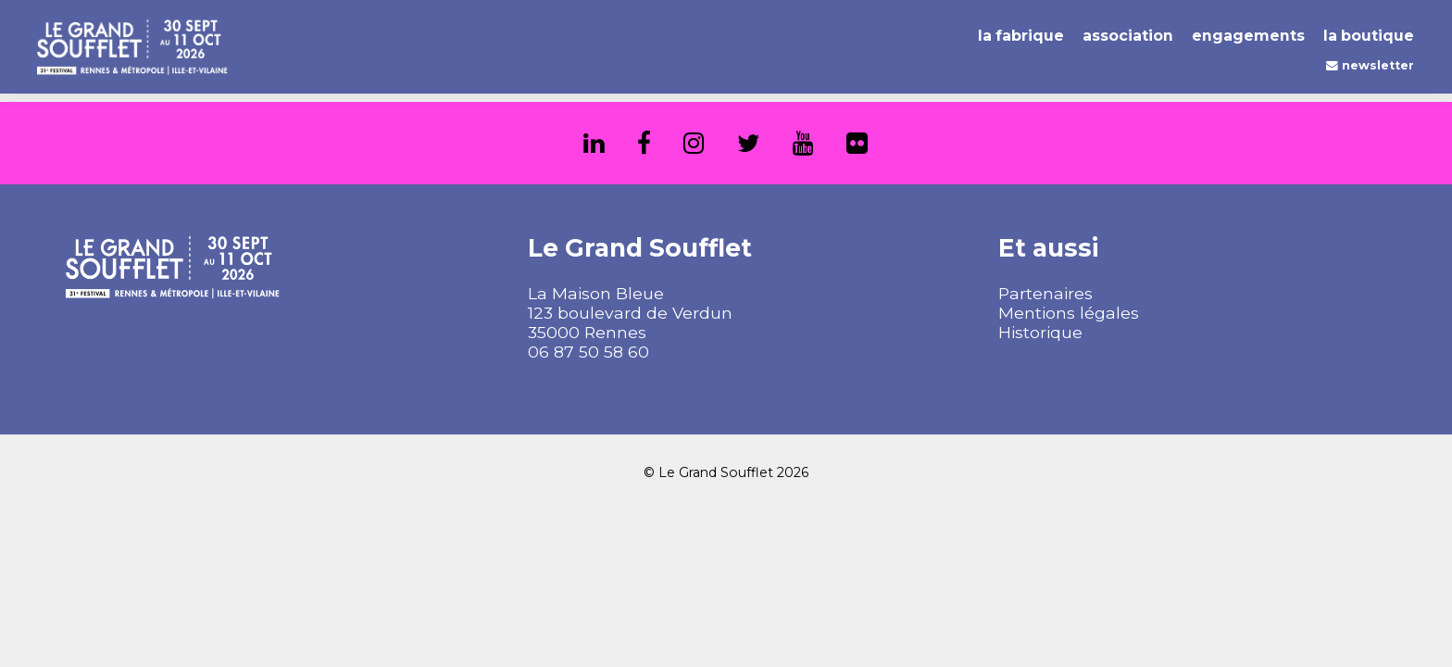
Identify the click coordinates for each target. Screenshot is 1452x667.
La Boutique (1368, 35)
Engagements (1248, 35)
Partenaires (1045, 293)
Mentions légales (1068, 312)
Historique (1040, 332)
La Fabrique (1021, 35)
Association (1128, 35)
